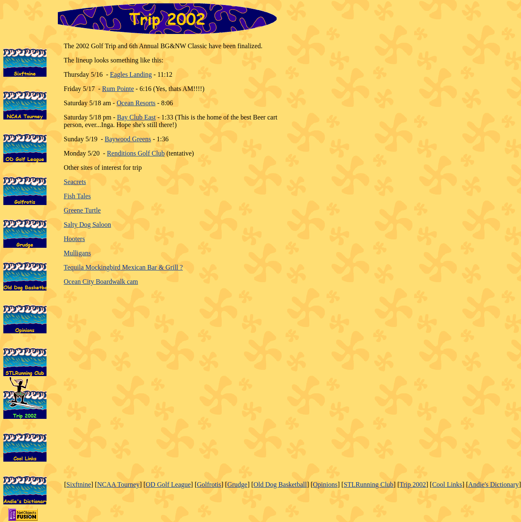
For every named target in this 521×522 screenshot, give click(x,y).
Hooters (74, 238)
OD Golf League (168, 484)
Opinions (325, 484)
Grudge (237, 484)
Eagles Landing (131, 74)
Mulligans (77, 253)
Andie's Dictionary (493, 484)
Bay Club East (136, 117)
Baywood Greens (128, 139)
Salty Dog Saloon (87, 224)
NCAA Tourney (118, 484)
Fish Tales (77, 196)
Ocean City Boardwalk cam (101, 281)
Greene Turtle (82, 210)
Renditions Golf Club (136, 153)
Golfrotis (209, 484)
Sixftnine (78, 484)
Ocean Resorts (136, 102)
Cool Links (447, 484)
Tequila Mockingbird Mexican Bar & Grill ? (123, 267)
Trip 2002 (412, 484)
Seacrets (75, 181)
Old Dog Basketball (280, 484)
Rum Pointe (118, 88)
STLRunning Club (369, 484)
